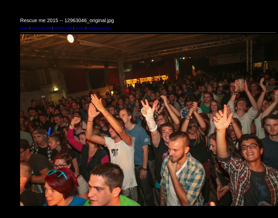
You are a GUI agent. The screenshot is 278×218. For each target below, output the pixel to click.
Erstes (24, 28)
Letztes (80, 28)
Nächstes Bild (63, 28)
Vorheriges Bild (41, 28)
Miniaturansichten (99, 28)
